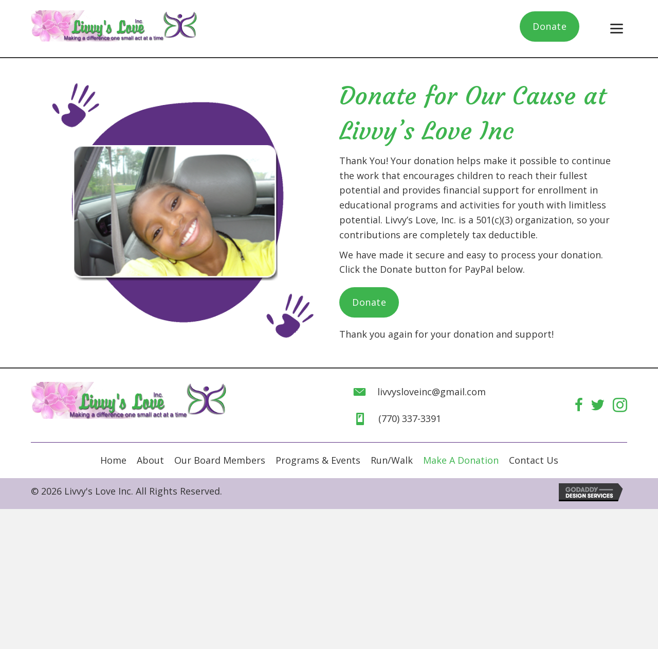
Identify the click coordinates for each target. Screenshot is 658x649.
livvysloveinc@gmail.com (431, 391)
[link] (113, 460)
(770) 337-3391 (409, 418)
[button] (549, 26)
